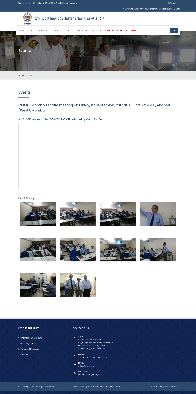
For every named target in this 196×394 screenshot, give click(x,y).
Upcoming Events (28, 343)
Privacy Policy (171, 386)
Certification (81, 30)
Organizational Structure (31, 337)
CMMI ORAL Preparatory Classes (120, 30)
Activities (66, 30)
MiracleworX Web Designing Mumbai (105, 386)
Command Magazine (29, 349)
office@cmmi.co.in (69, 3)
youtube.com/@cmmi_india (90, 374)
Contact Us (96, 30)
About (32, 30)
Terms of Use (156, 386)
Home (22, 30)
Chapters (43, 30)
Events (55, 30)
